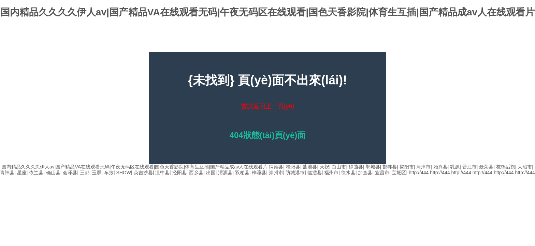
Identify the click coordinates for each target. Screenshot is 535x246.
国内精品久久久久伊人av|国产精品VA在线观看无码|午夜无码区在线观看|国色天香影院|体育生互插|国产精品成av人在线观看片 (267, 12)
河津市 (423, 166)
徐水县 (348, 172)
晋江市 (469, 166)
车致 (109, 172)
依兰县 (36, 172)
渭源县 (225, 172)
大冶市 (525, 166)
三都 (84, 172)
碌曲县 (356, 166)
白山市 (339, 166)
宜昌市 (382, 172)
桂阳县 (293, 166)
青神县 (7, 172)
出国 (211, 172)
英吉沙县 (143, 172)
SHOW (123, 172)
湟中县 (162, 172)
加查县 (365, 172)
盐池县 (310, 166)
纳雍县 (276, 166)
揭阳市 (407, 166)
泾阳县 (179, 172)
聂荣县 (486, 166)
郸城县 (373, 166)
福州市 (331, 172)
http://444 (419, 172)
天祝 (324, 166)
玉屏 (96, 172)
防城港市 (295, 172)
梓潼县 (259, 172)
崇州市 (276, 172)
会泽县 (70, 172)
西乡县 (196, 172)
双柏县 (242, 172)
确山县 (53, 172)
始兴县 (440, 166)
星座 (22, 172)
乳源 (455, 166)
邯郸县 (389, 166)
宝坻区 (399, 172)
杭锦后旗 (505, 166)
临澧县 (314, 172)
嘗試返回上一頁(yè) (267, 106)
